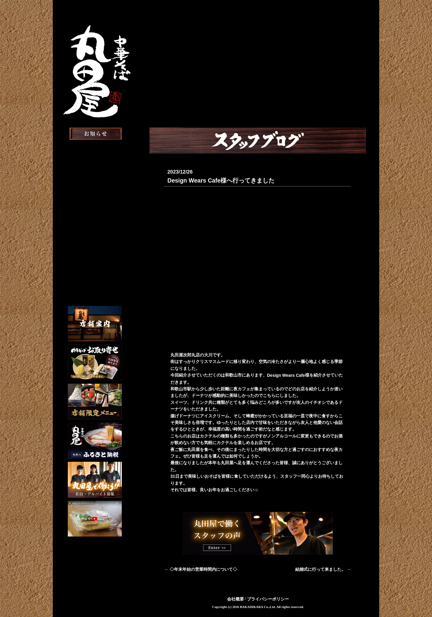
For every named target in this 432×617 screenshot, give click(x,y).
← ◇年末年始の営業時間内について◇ (200, 569)
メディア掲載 (94, 226)
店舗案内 (94, 179)
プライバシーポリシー (268, 598)
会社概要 (235, 598)
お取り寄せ (94, 210)
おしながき (94, 195)
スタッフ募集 (94, 257)
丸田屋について (95, 164)
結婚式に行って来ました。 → (323, 569)
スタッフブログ (95, 242)
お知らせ (94, 148)
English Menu (94, 286)
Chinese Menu (95, 296)
